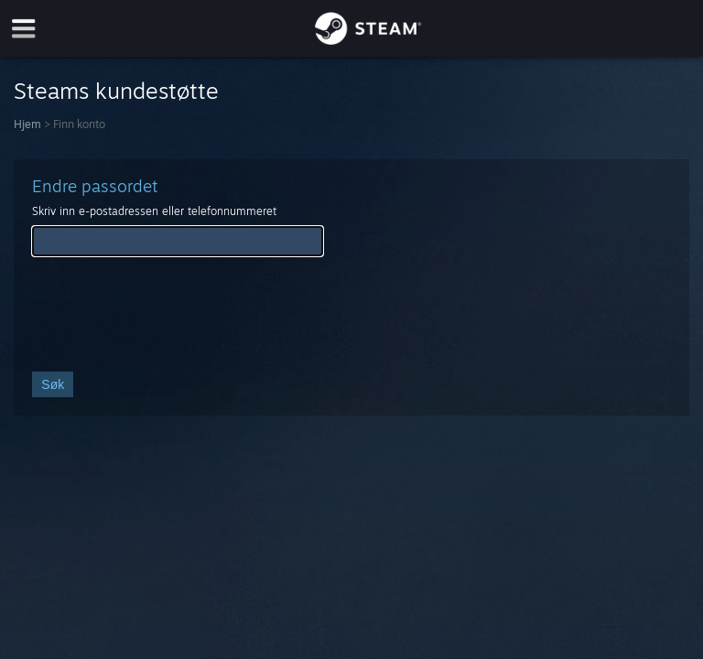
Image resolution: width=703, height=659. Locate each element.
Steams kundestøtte (116, 90)
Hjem (27, 124)
